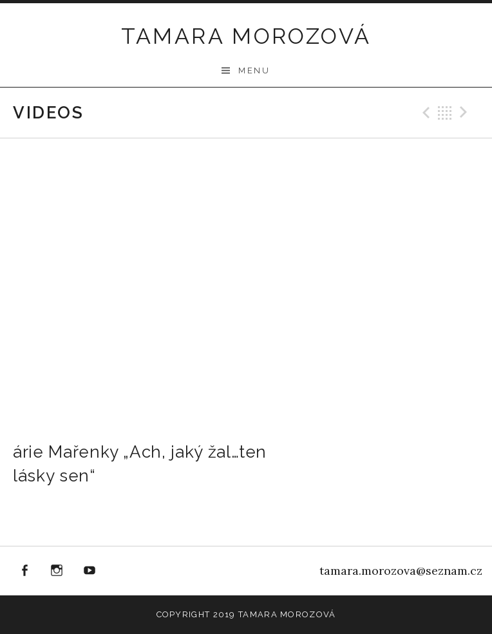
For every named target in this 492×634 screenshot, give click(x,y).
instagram (57, 571)
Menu (254, 70)
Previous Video (424, 112)
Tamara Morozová (246, 36)
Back (445, 112)
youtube (89, 571)
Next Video (465, 112)
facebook (24, 571)
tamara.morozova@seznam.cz (400, 570)
